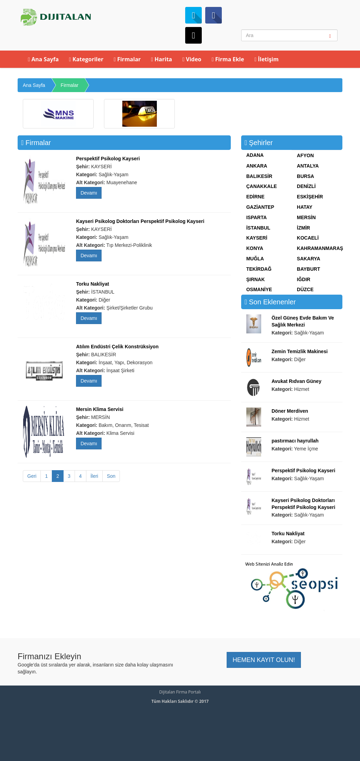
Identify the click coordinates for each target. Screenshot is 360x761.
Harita (161, 59)
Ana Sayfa (43, 59)
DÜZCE (305, 289)
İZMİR (303, 228)
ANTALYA (308, 166)
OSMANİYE (259, 289)
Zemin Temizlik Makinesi (300, 351)
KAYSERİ (256, 238)
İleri (94, 476)
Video (191, 59)
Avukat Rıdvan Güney (296, 381)
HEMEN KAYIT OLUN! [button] (264, 659)
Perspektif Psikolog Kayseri (108, 158)
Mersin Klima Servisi (99, 409)
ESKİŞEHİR (310, 196)
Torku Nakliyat (92, 284)
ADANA (255, 155)
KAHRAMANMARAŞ (320, 248)
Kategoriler (86, 59)
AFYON (305, 155)
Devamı (88, 193)
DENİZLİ (306, 186)
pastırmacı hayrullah (295, 441)
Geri (31, 476)
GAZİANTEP (260, 207)
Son (111, 476)
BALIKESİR (259, 176)
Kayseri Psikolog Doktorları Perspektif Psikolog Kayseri (140, 221)
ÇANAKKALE (261, 186)
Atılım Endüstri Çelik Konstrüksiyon (117, 346)
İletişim (266, 59)
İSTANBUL (258, 228)
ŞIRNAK (255, 279)
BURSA (305, 176)
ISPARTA (256, 217)
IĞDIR (303, 279)
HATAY (304, 207)
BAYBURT (308, 269)
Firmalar (127, 59)
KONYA (254, 248)
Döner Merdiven (290, 411)
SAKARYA (308, 258)
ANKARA (256, 166)
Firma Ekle (228, 59)
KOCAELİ (308, 238)
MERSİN (306, 217)
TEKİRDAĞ (259, 269)
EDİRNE (255, 196)
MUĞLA (255, 258)
